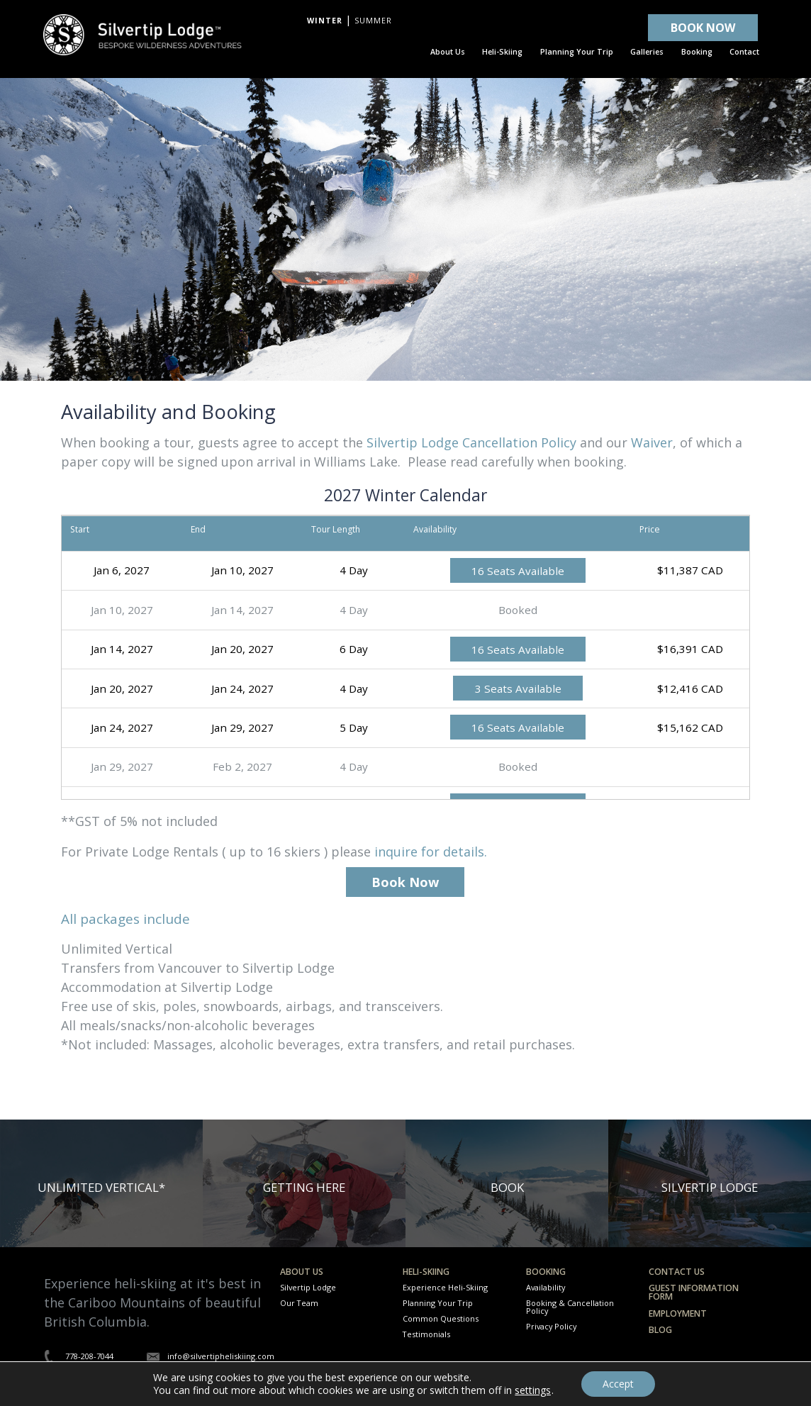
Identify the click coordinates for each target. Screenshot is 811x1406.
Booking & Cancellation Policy (570, 1307)
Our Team (299, 1303)
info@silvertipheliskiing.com (220, 1356)
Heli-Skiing (426, 1272)
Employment (678, 1313)
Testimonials (426, 1334)
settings (533, 1390)
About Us (301, 1272)
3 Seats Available (518, 688)
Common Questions (441, 1318)
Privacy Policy (551, 1326)
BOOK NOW (703, 27)
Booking (546, 1272)
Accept (618, 1383)
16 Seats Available (517, 570)
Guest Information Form (694, 1292)
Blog (660, 1330)
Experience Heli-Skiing (445, 1287)
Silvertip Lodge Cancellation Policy (471, 442)
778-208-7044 (89, 1356)
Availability (545, 1287)
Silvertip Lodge (308, 1287)
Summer (373, 21)
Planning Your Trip (438, 1303)
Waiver (652, 442)
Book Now (405, 882)
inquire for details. (430, 851)
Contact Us (677, 1272)
